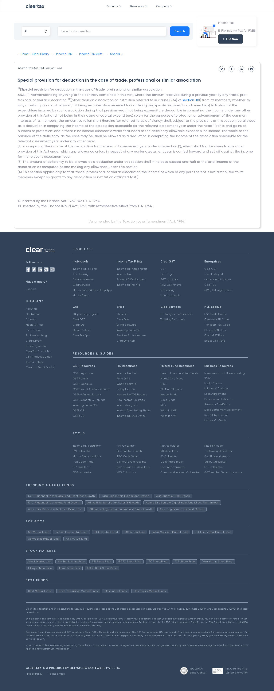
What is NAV (168, 415)
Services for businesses (131, 335)
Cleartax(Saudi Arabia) (40, 367)
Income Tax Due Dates (131, 415)
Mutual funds (81, 295)
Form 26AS (123, 378)
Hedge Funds (168, 394)
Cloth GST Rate (214, 335)
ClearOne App (126, 340)
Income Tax (124, 274)
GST (163, 268)
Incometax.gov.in (127, 405)
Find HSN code (213, 445)
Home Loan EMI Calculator (133, 466)
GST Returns (80, 378)
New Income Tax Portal (131, 399)
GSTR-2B (78, 410)
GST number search (129, 450)
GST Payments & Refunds (89, 399)
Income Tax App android (132, 268)
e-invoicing (167, 290)
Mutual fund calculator (87, 456)
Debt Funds (167, 399)
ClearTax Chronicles (38, 351)
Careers (31, 319)
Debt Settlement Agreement (223, 409)
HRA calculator (169, 445)
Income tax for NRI (128, 284)
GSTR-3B (78, 415)
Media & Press (35, 324)
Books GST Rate (214, 340)
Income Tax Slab (127, 373)
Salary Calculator (215, 461)
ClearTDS (210, 284)
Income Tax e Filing (85, 268)
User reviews (33, 330)
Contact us (33, 314)
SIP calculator (81, 466)
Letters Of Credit (215, 420)
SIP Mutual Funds (171, 389)
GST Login (166, 274)
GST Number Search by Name (223, 472)
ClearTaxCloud (82, 330)
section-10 (190, 100)
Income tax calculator (87, 445)
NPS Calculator (126, 472)
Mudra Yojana (213, 383)
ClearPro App (81, 335)
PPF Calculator (126, 445)
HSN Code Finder (215, 314)
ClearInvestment (83, 279)
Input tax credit (170, 295)
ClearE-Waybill (213, 274)
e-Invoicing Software (217, 279)
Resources (139, 6)
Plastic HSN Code (215, 330)
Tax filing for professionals (176, 314)
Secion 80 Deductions (131, 279)
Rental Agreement (216, 415)
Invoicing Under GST (85, 405)
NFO (163, 405)
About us (31, 308)
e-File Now (230, 39)
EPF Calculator (213, 466)
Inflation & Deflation (216, 388)
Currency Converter (172, 466)
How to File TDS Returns (132, 394)
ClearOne (123, 319)
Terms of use (56, 673)
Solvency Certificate (217, 404)
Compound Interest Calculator (180, 472)
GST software (169, 279)
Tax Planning (80, 274)
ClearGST (210, 268)
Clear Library (33, 340)
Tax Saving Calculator (218, 450)
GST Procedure (82, 383)
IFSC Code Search (128, 456)
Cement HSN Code (216, 319)
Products (115, 6)
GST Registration (83, 373)
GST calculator (82, 472)
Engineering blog (36, 335)
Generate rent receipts (131, 461)
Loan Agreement (215, 393)
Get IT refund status (217, 456)
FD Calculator (169, 456)
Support (31, 288)
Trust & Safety (34, 361)
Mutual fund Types (171, 378)
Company (165, 6)
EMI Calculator (82, 450)
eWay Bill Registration (218, 290)
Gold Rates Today (171, 461)
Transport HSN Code (217, 324)
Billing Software (126, 324)
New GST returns (171, 284)
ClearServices (81, 284)
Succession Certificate (218, 399)
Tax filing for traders (172, 319)
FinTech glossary (36, 345)
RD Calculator (169, 450)
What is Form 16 (126, 383)
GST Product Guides (39, 356)
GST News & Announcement (90, 389)
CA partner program (85, 314)
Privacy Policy (34, 673)
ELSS (163, 383)
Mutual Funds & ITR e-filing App (92, 290)
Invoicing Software (128, 330)
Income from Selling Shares (134, 410)
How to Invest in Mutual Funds (179, 373)
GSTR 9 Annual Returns (87, 394)
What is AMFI (168, 410)
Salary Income (126, 389)
